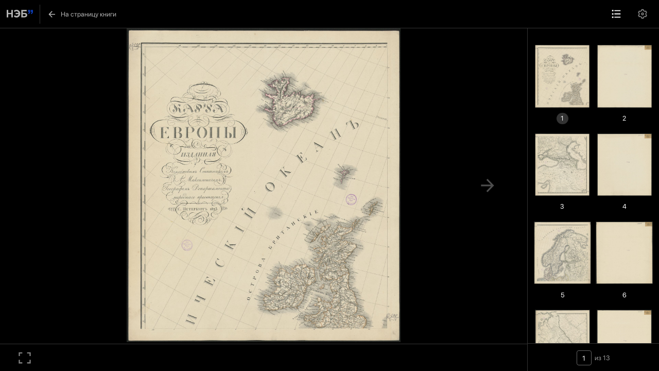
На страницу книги (81, 14)
